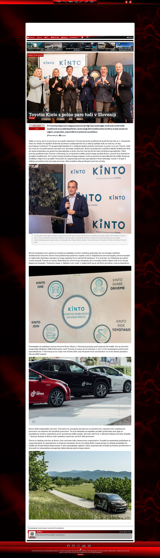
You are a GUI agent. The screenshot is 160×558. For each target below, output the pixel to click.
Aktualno (39, 55)
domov (30, 55)
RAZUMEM (80, 554)
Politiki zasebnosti (97, 552)
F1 (46, 37)
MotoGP (55, 37)
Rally (65, 37)
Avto (39, 37)
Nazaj (130, 37)
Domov (31, 37)
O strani (74, 37)
